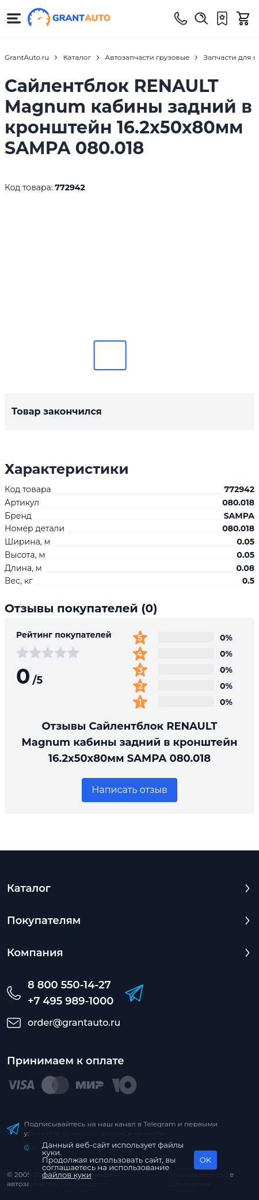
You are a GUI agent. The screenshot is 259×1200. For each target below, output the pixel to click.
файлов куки (67, 1174)
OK (205, 1159)
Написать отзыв (129, 789)
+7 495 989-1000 (70, 1001)
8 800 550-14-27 (69, 985)
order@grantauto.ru (74, 1022)
